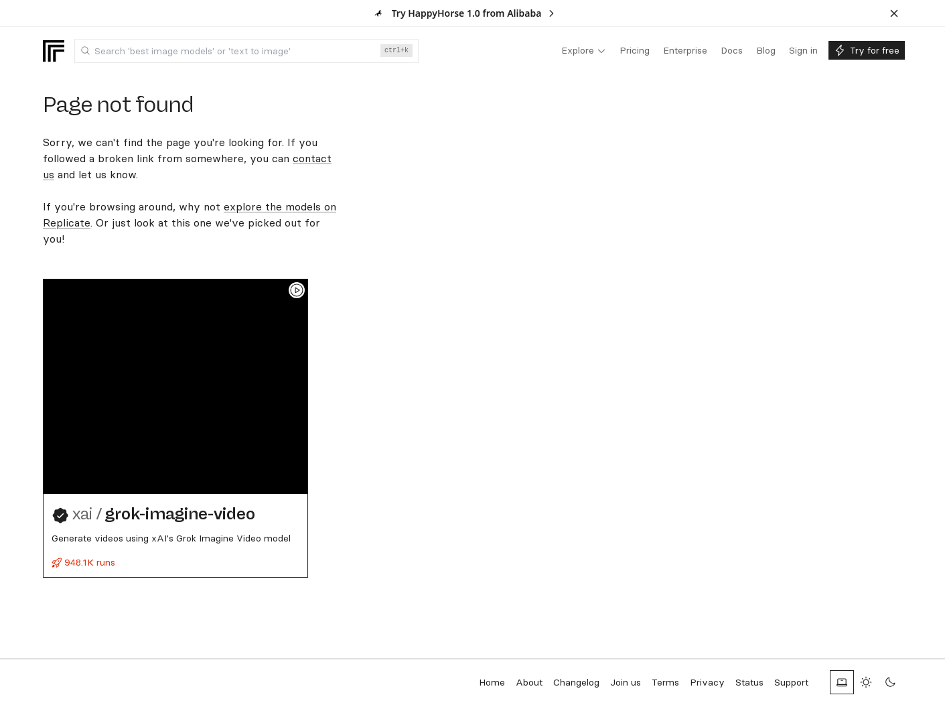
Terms (665, 682)
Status (749, 682)
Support (791, 682)
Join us (625, 682)
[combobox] (246, 51)
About (529, 682)
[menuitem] (584, 51)
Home (492, 682)
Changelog (576, 682)
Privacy (707, 682)
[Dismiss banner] (894, 13)
